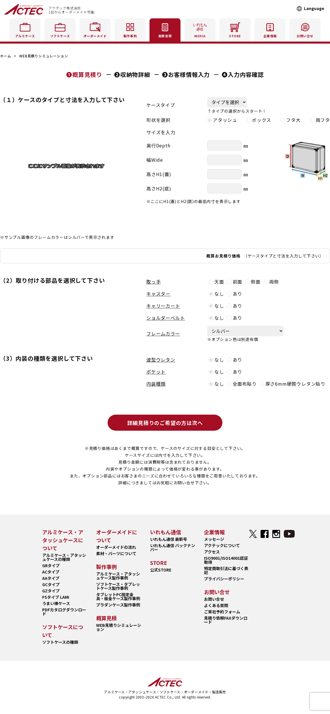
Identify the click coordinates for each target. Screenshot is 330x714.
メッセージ (214, 539)
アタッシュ (222, 119)
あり (234, 293)
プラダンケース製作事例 (118, 605)
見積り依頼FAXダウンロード (225, 620)
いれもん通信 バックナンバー (172, 547)
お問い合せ (214, 599)
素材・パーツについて (116, 553)
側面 (253, 281)
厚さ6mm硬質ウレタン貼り (292, 383)
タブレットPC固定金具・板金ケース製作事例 (118, 596)
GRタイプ (51, 565)
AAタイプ (50, 578)
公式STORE (160, 570)
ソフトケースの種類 (60, 642)
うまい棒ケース (56, 603)
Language (314, 8)
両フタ (320, 119)
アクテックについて (222, 545)
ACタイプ (50, 572)
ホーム (5, 55)
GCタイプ (51, 584)
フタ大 (290, 119)
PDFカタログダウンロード (64, 612)
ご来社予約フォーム (222, 611)
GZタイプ (51, 591)
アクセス (212, 552)
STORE (235, 29)
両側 (271, 281)
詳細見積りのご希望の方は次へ (165, 422)
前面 (234, 281)
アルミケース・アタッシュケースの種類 (64, 557)
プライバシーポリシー (224, 579)
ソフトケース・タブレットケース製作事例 (118, 586)
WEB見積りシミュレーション (118, 627)
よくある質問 (216, 605)
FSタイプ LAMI (55, 597)
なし (216, 293)
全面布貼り (242, 383)
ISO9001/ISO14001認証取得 (226, 560)
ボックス (258, 119)
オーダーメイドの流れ (116, 547)
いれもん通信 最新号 (168, 539)
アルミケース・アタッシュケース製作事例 (118, 576)
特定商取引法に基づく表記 (226, 570)
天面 (216, 281)
